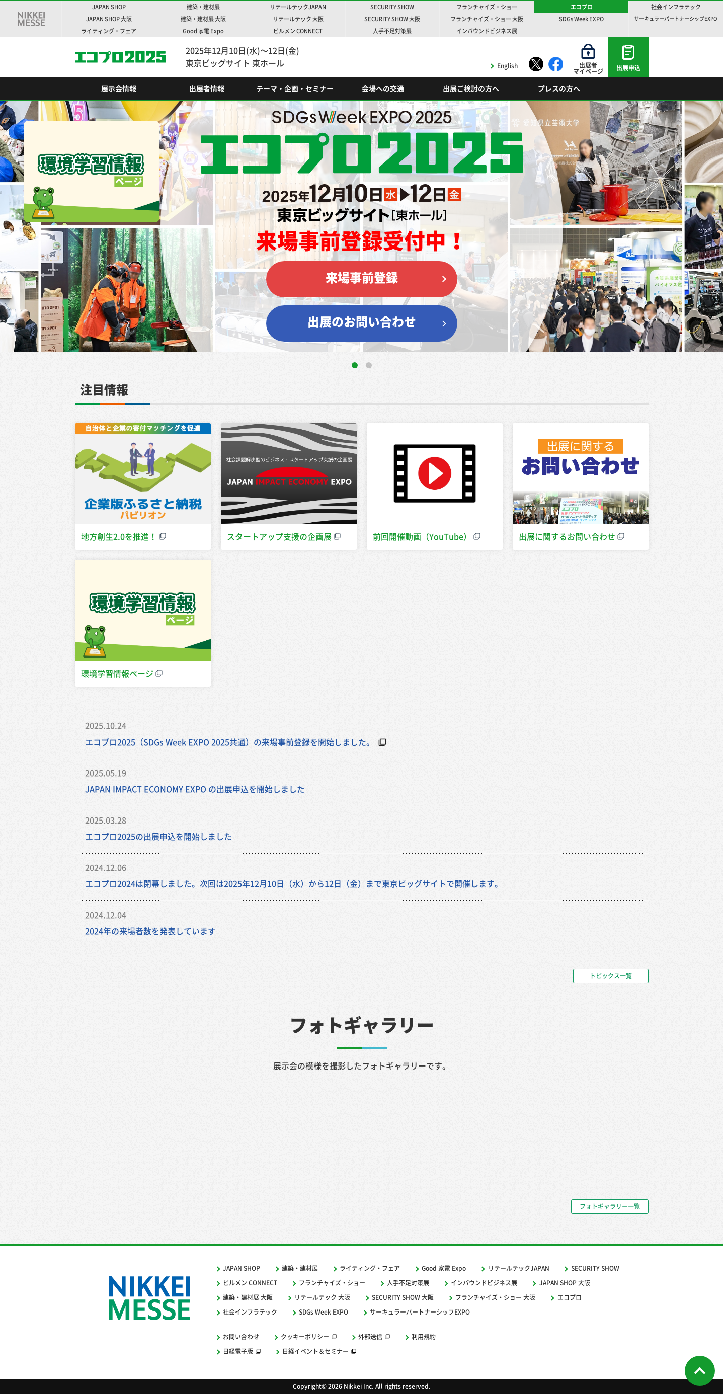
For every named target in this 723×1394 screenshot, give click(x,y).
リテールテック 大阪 (322, 1297)
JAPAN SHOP (241, 1268)
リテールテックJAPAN (518, 1268)
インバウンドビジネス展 (484, 1283)
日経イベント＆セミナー (315, 1351)
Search (626, 88)
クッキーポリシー (305, 1337)
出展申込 (628, 68)
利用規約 (424, 1337)
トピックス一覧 (611, 976)
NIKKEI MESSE (31, 19)
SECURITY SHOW (595, 1268)
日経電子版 (238, 1351)
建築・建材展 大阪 (248, 1297)
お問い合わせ (241, 1337)
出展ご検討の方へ (471, 88)
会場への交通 (383, 88)
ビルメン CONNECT (250, 1283)
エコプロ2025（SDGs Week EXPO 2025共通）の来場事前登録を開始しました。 (229, 742)
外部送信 (370, 1337)
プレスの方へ (559, 88)
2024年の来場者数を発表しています (150, 931)
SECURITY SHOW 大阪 (403, 1297)
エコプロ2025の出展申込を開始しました (158, 837)
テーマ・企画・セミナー (295, 88)
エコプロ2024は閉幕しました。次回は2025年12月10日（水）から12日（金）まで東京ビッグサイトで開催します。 (298, 884)
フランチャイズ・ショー (332, 1283)
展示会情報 (118, 88)
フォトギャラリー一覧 (610, 1206)
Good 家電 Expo (444, 1268)
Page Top (700, 1371)
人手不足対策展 (408, 1283)
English (507, 66)
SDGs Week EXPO (323, 1312)
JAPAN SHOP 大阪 (564, 1283)
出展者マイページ (588, 68)
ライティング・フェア (370, 1268)
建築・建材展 (300, 1268)
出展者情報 (206, 88)
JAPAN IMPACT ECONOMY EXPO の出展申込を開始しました (195, 789)
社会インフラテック (250, 1312)
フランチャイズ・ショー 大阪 (495, 1297)
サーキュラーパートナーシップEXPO (420, 1312)
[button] (355, 365)
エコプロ (120, 56)
